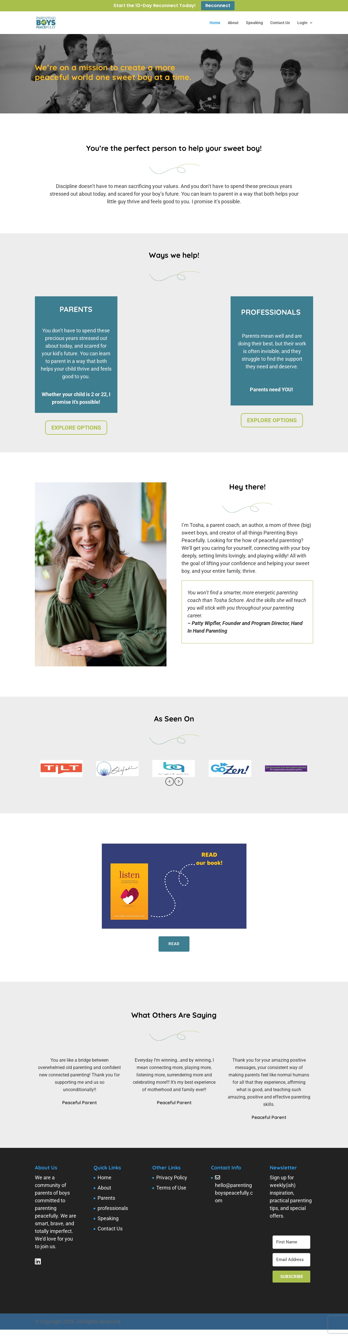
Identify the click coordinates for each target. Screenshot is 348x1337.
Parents (106, 1198)
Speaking (254, 23)
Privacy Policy (171, 1177)
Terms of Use (171, 1188)
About (233, 23)
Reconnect (217, 5)
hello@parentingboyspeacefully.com (234, 1192)
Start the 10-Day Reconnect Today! (154, 6)
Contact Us (280, 23)
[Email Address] (291, 1259)
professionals (113, 1208)
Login (302, 23)
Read (174, 943)
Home (215, 23)
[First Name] (291, 1242)
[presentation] (169, 782)
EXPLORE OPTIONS (76, 427)
